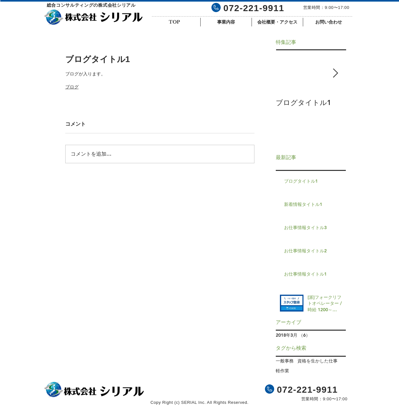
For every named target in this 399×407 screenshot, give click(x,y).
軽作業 (282, 371)
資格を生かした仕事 (317, 361)
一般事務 (285, 361)
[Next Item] (335, 73)
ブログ (72, 86)
